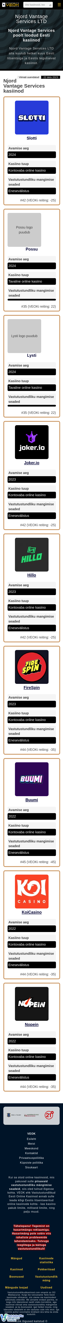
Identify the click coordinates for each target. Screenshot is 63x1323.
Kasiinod (16, 1269)
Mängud (16, 1258)
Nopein (31, 1024)
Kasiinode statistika (46, 1260)
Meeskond (31, 1148)
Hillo (31, 575)
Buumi (31, 800)
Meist (31, 1143)
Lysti (31, 355)
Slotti (32, 138)
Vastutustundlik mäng (46, 1278)
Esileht (31, 1139)
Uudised (46, 1287)
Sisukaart (31, 1167)
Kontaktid (31, 1153)
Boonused (16, 1276)
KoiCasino (32, 912)
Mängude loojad (16, 1287)
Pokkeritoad (46, 1269)
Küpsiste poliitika (31, 1162)
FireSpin (32, 687)
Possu (32, 249)
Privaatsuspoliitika (31, 1158)
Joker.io (31, 462)
